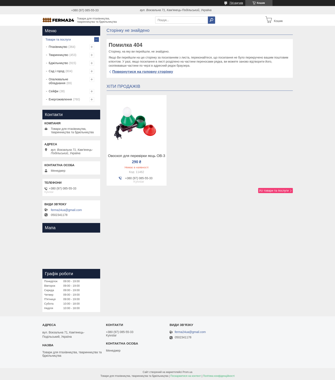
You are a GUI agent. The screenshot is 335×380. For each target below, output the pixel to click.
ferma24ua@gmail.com (66, 210)
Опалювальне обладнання (58, 81)
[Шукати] (211, 20)
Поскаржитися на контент (185, 375)
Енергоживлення (60, 99)
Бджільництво (58, 63)
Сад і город (56, 71)
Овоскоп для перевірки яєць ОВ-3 (136, 156)
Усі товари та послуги (274, 190)
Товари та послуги (58, 39)
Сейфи (53, 91)
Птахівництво (58, 46)
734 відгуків (236, 2)
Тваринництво (58, 55)
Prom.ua (187, 372)
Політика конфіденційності (219, 375)
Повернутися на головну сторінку (142, 72)
